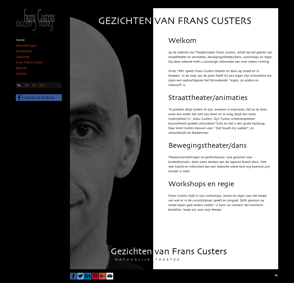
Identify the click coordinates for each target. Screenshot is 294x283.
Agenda (21, 68)
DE (27, 85)
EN (41, 85)
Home (20, 40)
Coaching (22, 57)
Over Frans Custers (29, 62)
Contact (21, 73)
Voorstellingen (26, 45)
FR (34, 85)
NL (19, 85)
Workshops (24, 51)
